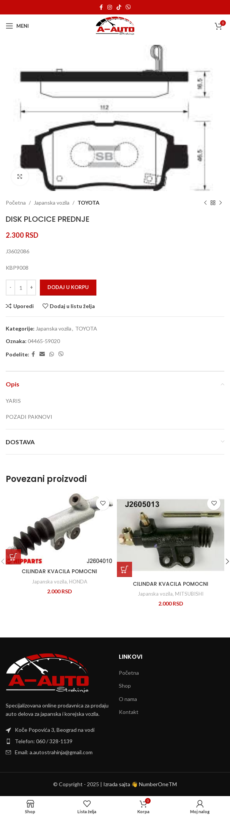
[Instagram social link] (109, 7)
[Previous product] (205, 203)
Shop (125, 685)
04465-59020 (44, 341)
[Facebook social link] (101, 7)
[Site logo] (115, 25)
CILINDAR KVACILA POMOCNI (59, 571)
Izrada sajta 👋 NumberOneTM (140, 784)
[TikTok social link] (118, 7)
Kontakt (129, 712)
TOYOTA (88, 202)
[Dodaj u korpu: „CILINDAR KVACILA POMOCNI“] (13, 556)
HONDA (78, 582)
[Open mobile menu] (17, 25)
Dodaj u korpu (68, 287)
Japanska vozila (51, 202)
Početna (16, 202)
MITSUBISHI (189, 594)
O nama (128, 699)
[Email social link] (42, 354)
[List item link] (58, 741)
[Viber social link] (128, 7)
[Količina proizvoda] (21, 288)
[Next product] (220, 203)
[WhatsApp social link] (51, 354)
